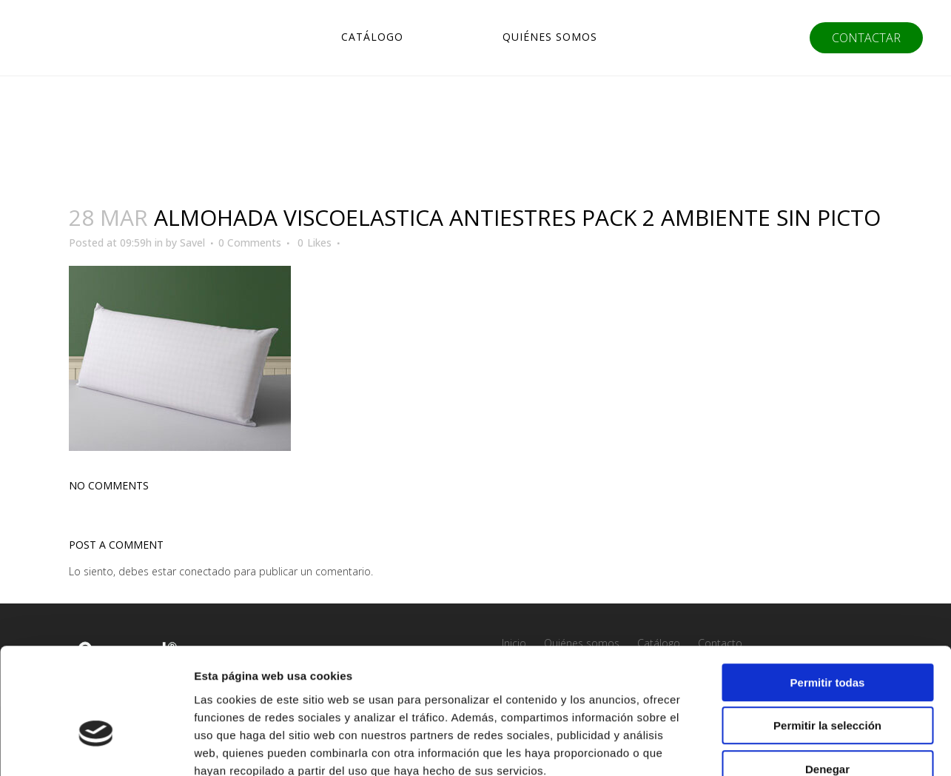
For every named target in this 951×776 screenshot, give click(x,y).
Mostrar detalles (801, 746)
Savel (192, 242)
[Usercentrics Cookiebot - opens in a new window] (96, 747)
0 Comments (249, 242)
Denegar (827, 681)
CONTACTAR (861, 38)
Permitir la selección (827, 638)
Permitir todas (827, 595)
